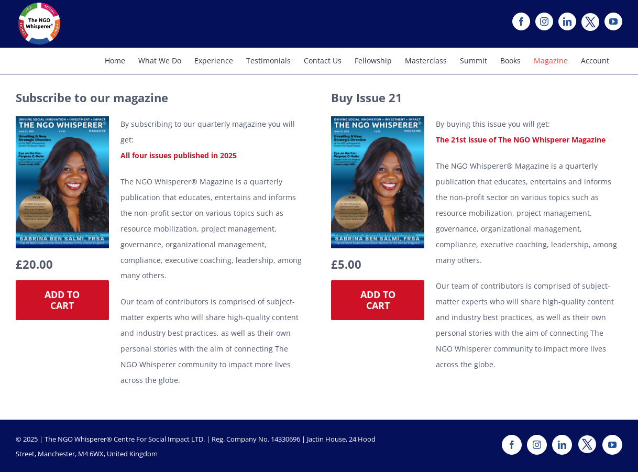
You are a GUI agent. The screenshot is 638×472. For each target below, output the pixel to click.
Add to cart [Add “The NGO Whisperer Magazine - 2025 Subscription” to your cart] (62, 300)
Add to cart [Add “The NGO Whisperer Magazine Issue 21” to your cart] (377, 300)
